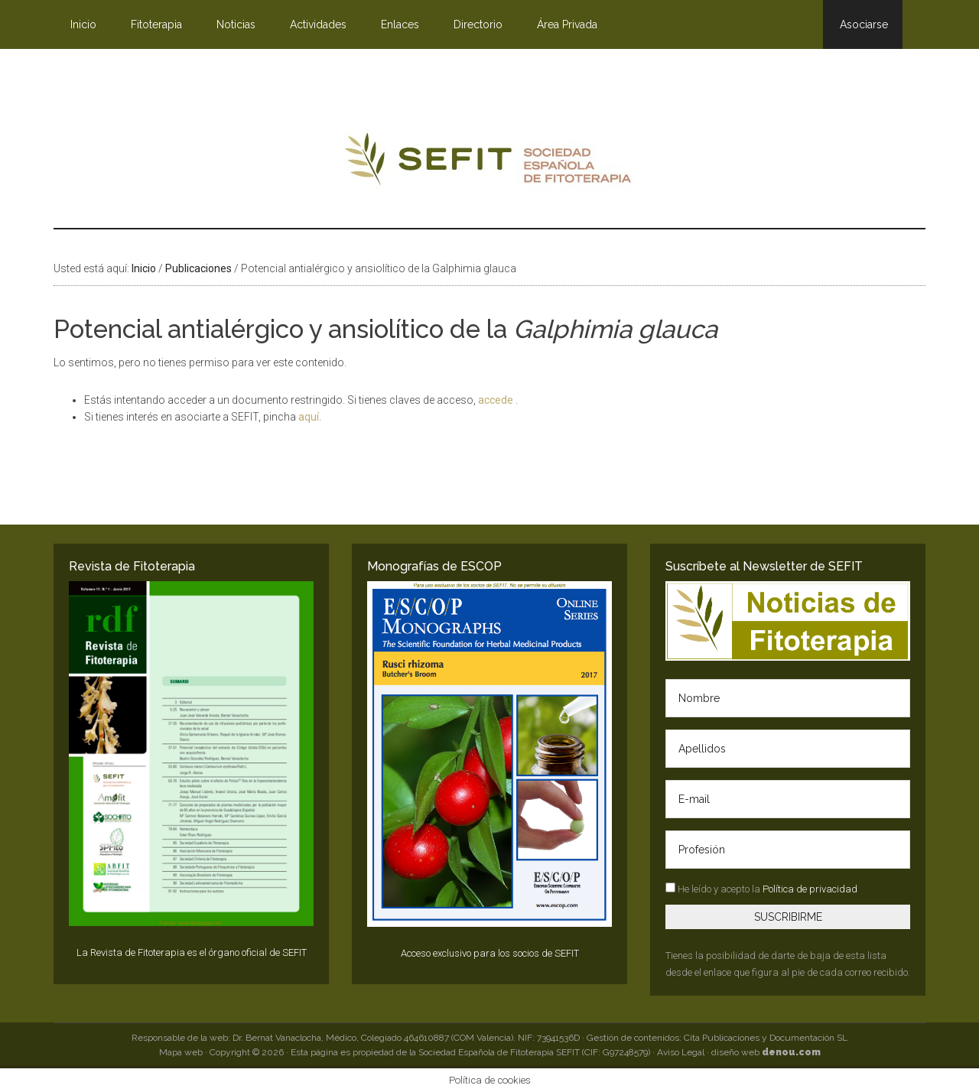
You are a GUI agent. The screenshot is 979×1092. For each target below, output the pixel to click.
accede (497, 400)
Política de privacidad (810, 889)
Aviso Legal (680, 1052)
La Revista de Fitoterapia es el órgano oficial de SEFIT (191, 952)
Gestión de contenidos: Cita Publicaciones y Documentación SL (717, 1037)
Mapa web (181, 1052)
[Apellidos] (787, 749)
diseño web (766, 1052)
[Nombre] (787, 698)
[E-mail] (787, 799)
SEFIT (489, 162)
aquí (308, 417)
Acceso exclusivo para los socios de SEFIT (490, 953)
